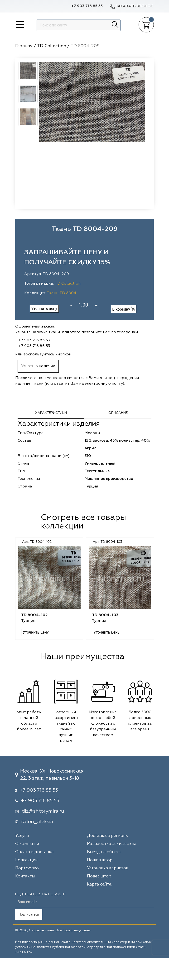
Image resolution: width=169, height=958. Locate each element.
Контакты (25, 876)
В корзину (123, 309)
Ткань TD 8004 (61, 293)
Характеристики (51, 413)
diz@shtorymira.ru (43, 811)
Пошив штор (99, 860)
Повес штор (99, 876)
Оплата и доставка (34, 852)
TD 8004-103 (105, 615)
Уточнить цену (44, 308)
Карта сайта (99, 884)
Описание (118, 413)
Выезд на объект (104, 852)
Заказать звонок (131, 6)
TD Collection (68, 284)
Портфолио (27, 868)
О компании (27, 844)
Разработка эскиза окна (111, 844)
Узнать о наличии (38, 366)
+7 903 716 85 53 (87, 6)
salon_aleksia (37, 821)
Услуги (22, 836)
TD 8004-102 (34, 615)
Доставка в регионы (107, 836)
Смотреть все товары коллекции (83, 522)
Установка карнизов (107, 868)
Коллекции (26, 860)
